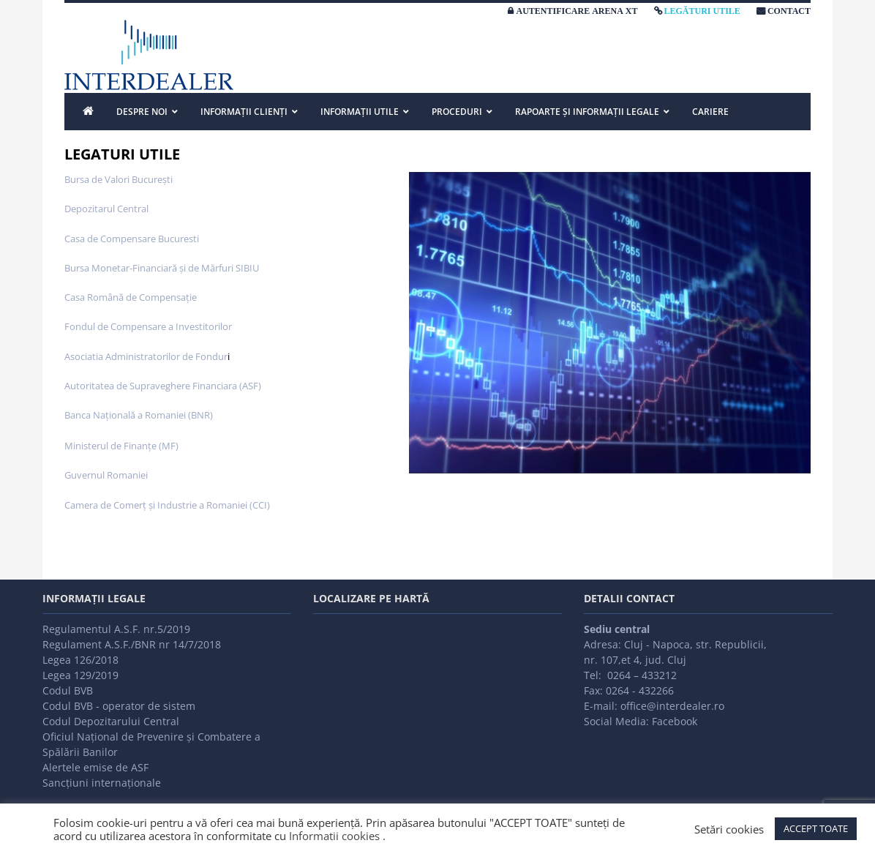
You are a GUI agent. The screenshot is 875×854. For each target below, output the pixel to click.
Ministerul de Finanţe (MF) (121, 445)
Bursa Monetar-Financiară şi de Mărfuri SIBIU (161, 267)
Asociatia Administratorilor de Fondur (146, 356)
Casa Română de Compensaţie (130, 297)
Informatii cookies (334, 835)
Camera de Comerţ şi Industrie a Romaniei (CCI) (167, 505)
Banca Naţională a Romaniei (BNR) (138, 415)
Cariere (710, 111)
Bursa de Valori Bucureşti (118, 179)
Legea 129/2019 (80, 675)
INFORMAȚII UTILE (359, 111)
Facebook (674, 721)
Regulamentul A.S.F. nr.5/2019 (116, 629)
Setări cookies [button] (729, 829)
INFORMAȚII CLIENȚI (244, 111)
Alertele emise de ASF (95, 767)
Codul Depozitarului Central (110, 721)
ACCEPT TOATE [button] (816, 828)
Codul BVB (67, 690)
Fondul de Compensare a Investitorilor (148, 326)
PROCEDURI (457, 111)
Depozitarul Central (106, 208)
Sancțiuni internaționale (101, 783)
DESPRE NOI (142, 111)
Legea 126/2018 (80, 660)
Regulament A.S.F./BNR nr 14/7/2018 (131, 644)
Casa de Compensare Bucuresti (131, 238)
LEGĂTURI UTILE (702, 11)
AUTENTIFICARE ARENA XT (576, 11)
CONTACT (789, 11)
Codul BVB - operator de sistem (118, 706)
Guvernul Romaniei (106, 475)
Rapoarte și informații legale (587, 111)
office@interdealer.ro (672, 706)
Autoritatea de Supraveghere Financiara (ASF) (162, 385)
